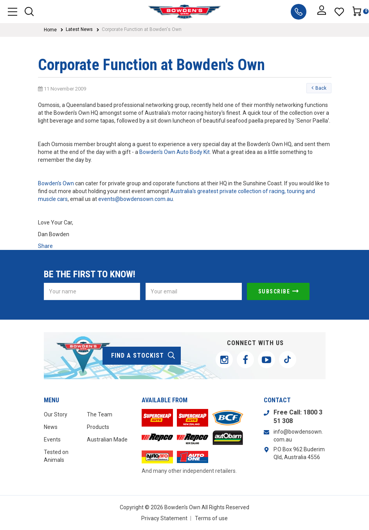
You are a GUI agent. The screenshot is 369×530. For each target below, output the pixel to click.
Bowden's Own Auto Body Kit (174, 152)
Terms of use (211, 518)
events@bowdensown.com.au (135, 199)
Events (52, 439)
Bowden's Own (56, 183)
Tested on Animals (56, 456)
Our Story (55, 414)
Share (45, 246)
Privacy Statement (164, 518)
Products (98, 427)
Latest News (79, 29)
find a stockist (143, 356)
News (51, 427)
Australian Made (107, 439)
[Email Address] (194, 291)
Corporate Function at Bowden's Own (142, 29)
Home (50, 30)
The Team (99, 414)
